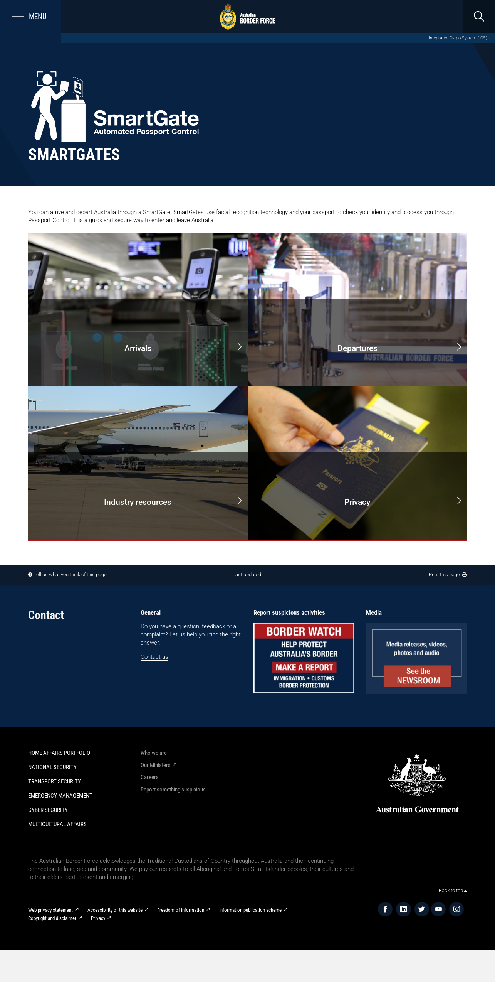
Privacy (98, 918)
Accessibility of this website (115, 910)
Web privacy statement (50, 910)
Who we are (154, 752)
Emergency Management (60, 795)
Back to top (453, 890)
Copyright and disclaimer (52, 918)
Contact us (154, 656)
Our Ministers (156, 765)
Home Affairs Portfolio (59, 752)
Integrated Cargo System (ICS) (458, 37)
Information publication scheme (250, 910)
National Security (52, 767)
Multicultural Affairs (57, 824)
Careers (150, 777)
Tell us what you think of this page (70, 574)
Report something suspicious (173, 789)
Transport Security (54, 781)
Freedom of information (180, 910)
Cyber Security (48, 810)
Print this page (448, 574)
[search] (478, 16)
